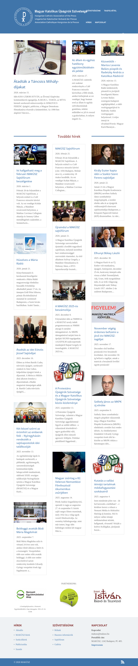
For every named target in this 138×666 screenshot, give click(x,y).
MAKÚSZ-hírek (23, 635)
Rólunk (57, 630)
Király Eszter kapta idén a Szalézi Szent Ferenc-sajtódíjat (106, 174)
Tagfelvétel (110, 11)
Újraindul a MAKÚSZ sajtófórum (67, 229)
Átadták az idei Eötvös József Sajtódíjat (29, 351)
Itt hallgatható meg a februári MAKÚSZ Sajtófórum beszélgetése (29, 176)
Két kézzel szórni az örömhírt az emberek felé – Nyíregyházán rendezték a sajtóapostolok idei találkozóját (29, 437)
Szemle (19, 649)
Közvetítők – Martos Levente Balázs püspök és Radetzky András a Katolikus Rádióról (112, 69)
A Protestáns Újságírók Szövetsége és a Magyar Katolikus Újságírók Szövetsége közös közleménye (68, 396)
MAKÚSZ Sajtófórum (67, 148)
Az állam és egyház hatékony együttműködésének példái (83, 65)
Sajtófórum (59, 640)
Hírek (89, 22)
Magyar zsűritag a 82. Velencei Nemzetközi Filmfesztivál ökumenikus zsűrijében (68, 485)
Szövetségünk (93, 11)
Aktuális (19, 630)
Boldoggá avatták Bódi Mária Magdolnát (30, 530)
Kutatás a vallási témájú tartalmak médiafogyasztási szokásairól (104, 486)
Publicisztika (21, 644)
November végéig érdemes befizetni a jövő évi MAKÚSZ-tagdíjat (106, 334)
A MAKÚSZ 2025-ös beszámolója (66, 308)
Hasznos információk (63, 635)
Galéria (57, 644)
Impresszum (97, 645)
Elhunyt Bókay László (107, 253)
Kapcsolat (100, 22)
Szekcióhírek (21, 640)
